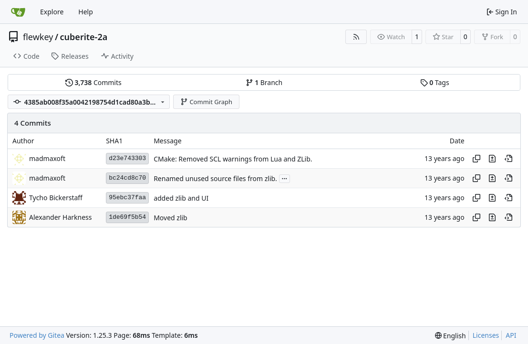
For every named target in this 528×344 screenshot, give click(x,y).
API (511, 335)
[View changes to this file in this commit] (492, 158)
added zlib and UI (181, 198)
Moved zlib (170, 217)
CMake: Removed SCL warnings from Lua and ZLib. (233, 158)
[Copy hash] (476, 158)
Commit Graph (206, 101)
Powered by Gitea (37, 335)
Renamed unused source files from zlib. (215, 178)
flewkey (38, 37)
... (285, 177)
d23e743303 (127, 158)
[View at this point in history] (508, 158)
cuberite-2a (84, 37)
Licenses (486, 335)
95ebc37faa (127, 197)
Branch (264, 82)
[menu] (450, 335)
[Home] (18, 12)
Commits (93, 82)
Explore (51, 11)
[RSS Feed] (356, 37)
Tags (434, 82)
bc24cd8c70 (127, 178)
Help (85, 11)
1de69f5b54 (127, 217)
